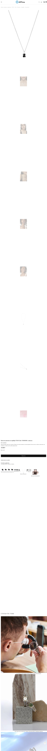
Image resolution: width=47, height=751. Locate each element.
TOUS (13, 7)
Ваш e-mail (3, 450)
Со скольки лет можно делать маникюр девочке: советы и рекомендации (28, 673)
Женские (18, 7)
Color (16, 7)
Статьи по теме (7, 614)
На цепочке (27, 7)
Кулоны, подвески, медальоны (6, 7)
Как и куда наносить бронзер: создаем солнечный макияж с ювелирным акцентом (29, 731)
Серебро (22, 7)
